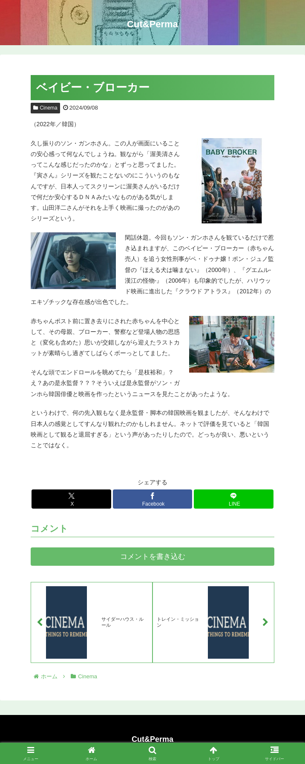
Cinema (45, 108)
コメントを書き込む (152, 557)
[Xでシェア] (71, 499)
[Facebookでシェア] (152, 499)
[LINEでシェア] (233, 499)
